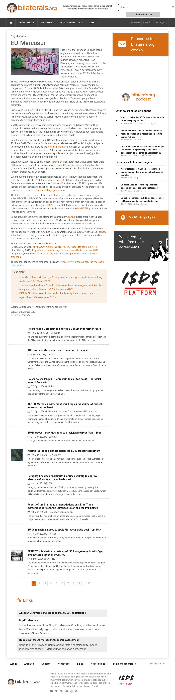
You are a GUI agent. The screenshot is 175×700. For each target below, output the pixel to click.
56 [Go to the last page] (88, 583)
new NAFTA (82, 208)
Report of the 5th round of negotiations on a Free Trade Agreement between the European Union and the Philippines (63, 506)
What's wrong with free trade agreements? (131, 242)
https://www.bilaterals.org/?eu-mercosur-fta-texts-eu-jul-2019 (65, 250)
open (13, 180)
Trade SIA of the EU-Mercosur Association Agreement (49, 640)
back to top (157, 664)
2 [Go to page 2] (39, 583)
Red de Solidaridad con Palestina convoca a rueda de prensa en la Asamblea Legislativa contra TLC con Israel (141, 133)
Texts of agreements (70, 22)
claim (45, 228)
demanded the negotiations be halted (72, 165)
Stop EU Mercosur (29, 620)
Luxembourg (29, 235)
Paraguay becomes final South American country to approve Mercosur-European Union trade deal (63, 477)
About (93, 22)
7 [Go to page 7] (68, 583)
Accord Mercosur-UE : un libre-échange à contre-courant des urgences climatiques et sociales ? (142, 172)
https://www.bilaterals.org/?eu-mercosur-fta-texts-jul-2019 (65, 247)
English (135, 22)
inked (55, 161)
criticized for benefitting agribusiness (45, 190)
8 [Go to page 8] (73, 583)
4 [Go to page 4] (51, 583)
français (161, 22)
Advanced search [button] (143, 14)
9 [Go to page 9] (79, 583)
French (65, 183)
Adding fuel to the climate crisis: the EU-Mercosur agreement (64, 450)
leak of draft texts (57, 146)
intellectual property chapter (61, 195)
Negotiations (26, 22)
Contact (45, 663)
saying (71, 217)
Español (148, 22)
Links (80, 663)
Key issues (46, 22)
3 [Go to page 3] (45, 583)
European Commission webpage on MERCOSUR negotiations (52, 613)
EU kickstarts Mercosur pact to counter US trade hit (58, 350)
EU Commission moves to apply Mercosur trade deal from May (64, 529)
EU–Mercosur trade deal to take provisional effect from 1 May (64, 432)
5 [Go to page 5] (56, 583)
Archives (29, 663)
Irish (54, 183)
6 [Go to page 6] (62, 583)
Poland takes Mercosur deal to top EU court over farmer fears (64, 328)
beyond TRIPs (46, 205)
